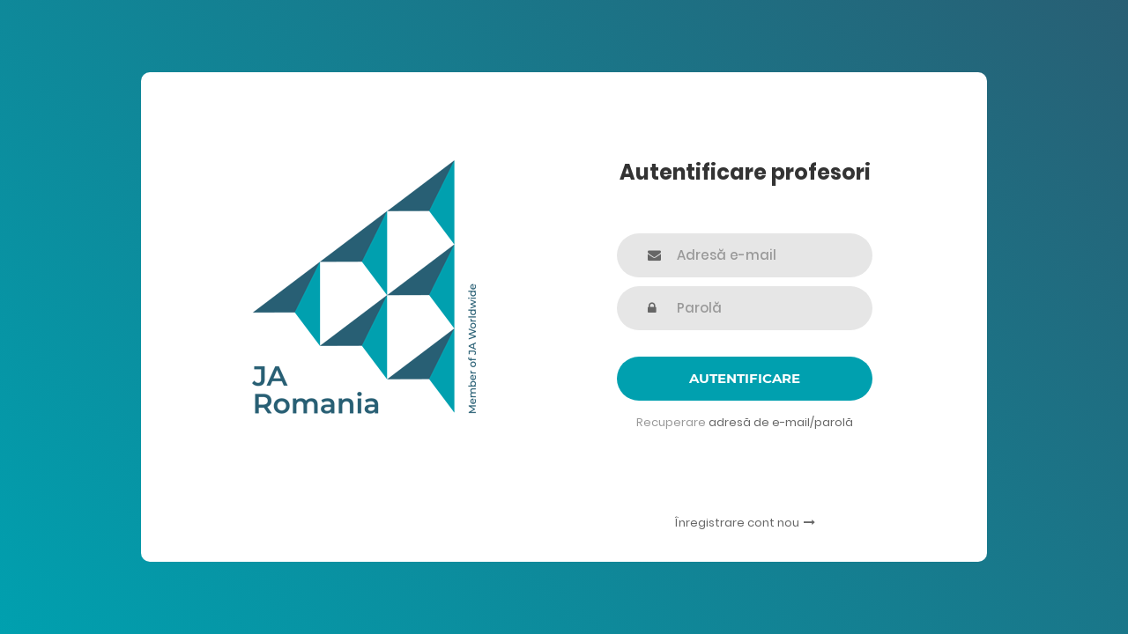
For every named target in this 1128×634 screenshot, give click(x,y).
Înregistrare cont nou (745, 522)
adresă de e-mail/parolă (781, 422)
